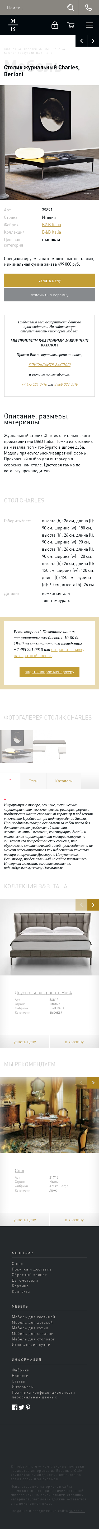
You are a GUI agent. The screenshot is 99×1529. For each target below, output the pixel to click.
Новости (20, 1375)
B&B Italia (52, 49)
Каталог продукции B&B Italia (28, 53)
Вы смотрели (25, 1280)
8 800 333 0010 (66, 384)
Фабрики (30, 49)
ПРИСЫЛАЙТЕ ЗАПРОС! (49, 364)
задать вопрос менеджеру (49, 671)
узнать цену (50, 280)
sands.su (77, 1511)
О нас (17, 1263)
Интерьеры (23, 1386)
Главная (10, 49)
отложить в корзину (49, 294)
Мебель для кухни (30, 1327)
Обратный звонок (29, 1274)
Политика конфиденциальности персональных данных (43, 1394)
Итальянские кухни (31, 1344)
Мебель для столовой (33, 1338)
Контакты (21, 1291)
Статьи (19, 1381)
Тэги (33, 780)
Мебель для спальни (33, 1333)
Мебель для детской (32, 1322)
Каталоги (64, 780)
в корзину (74, 1041)
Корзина (20, 1285)
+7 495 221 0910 (34, 384)
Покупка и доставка (32, 1269)
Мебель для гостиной (33, 1316)
